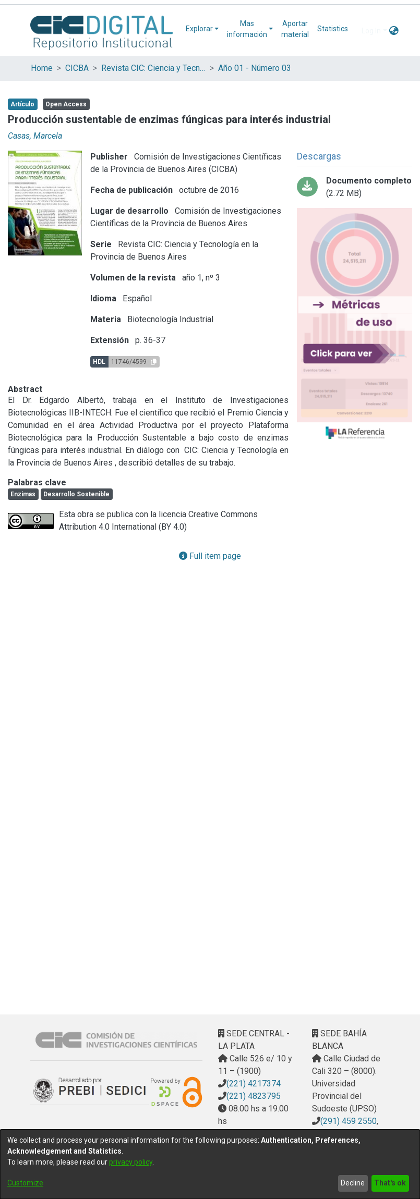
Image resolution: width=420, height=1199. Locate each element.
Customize (25, 1183)
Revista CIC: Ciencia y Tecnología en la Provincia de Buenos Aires (153, 68)
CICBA (77, 68)
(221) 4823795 (253, 1096)
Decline (353, 1183)
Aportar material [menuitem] (295, 29)
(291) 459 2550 (348, 1121)
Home (42, 68)
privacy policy (130, 1162)
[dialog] (210, 1164)
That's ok (390, 1183)
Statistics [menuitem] (332, 29)
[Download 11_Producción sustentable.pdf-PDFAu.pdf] (354, 187)
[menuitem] (202, 28)
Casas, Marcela (35, 136)
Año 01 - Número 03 (254, 68)
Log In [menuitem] (371, 31)
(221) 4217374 (253, 1083)
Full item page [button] (210, 556)
